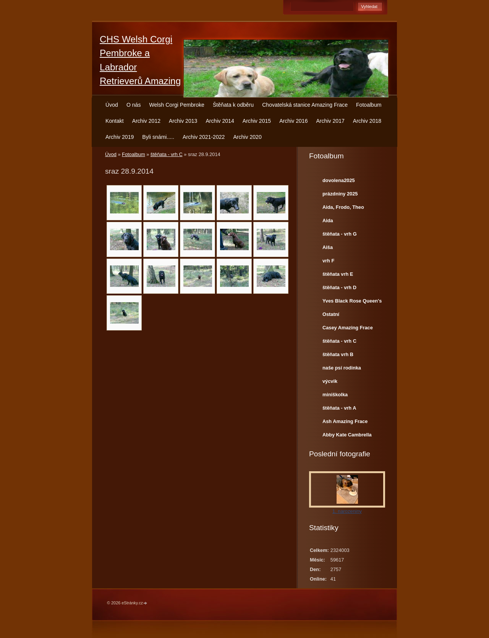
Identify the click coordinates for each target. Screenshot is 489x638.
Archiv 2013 (183, 121)
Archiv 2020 (247, 137)
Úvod (111, 105)
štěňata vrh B (337, 354)
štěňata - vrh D (339, 287)
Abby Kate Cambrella (347, 435)
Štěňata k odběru (233, 105)
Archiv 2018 (367, 121)
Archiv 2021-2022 (204, 137)
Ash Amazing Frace (345, 421)
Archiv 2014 (220, 121)
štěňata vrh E (337, 274)
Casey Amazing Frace (347, 327)
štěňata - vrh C (167, 154)
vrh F (328, 261)
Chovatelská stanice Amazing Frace (305, 105)
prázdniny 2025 (340, 194)
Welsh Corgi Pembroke (176, 105)
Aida (327, 220)
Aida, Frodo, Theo (343, 207)
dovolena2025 (338, 180)
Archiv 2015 (257, 121)
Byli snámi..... (158, 137)
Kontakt (114, 121)
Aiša (327, 247)
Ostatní (330, 314)
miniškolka (335, 394)
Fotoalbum (369, 105)
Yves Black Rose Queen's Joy (352, 302)
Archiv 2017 (330, 121)
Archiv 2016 (293, 121)
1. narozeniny (347, 511)
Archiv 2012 (146, 121)
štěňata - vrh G (339, 234)
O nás (133, 105)
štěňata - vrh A (339, 408)
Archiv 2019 (119, 137)
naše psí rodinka (341, 368)
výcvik (329, 381)
